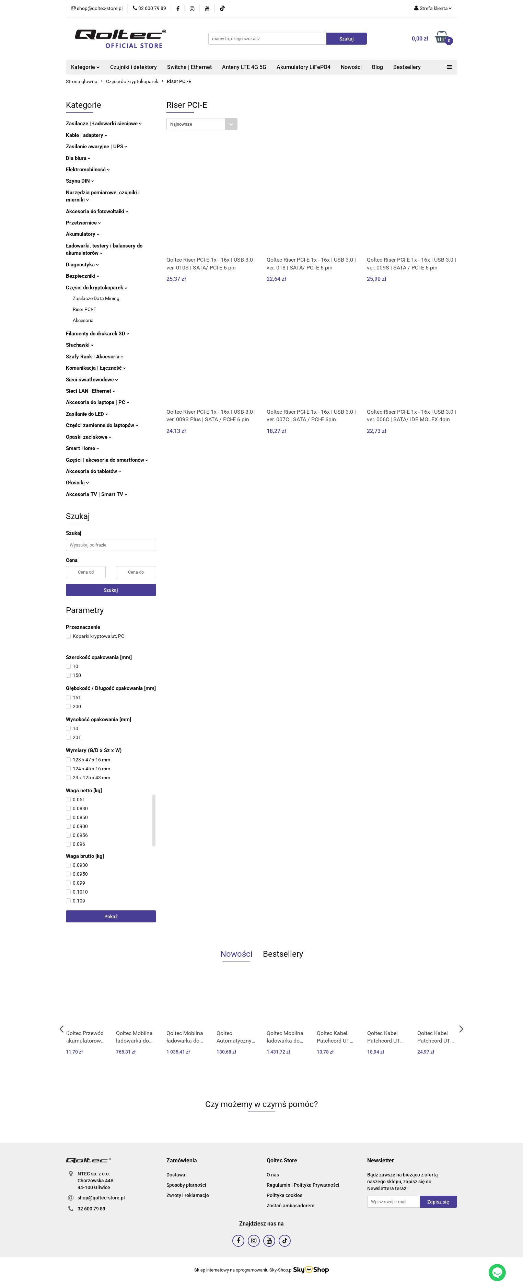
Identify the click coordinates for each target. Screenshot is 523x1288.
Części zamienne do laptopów (102, 425)
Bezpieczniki (83, 276)
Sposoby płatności (186, 1185)
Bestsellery (407, 67)
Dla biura (78, 158)
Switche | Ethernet (189, 67)
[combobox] (201, 124)
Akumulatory (83, 234)
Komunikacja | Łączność (96, 368)
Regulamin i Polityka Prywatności (303, 1185)
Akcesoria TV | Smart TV (96, 494)
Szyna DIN (80, 181)
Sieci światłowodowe (92, 380)
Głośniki (77, 483)
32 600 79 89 (91, 1208)
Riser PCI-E (84, 309)
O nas (273, 1174)
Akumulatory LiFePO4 (303, 67)
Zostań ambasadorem (290, 1205)
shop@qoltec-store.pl (101, 1197)
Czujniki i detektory (133, 67)
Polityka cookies (284, 1195)
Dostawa (175, 1174)
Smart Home (82, 448)
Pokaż (111, 916)
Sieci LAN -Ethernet (90, 391)
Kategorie (85, 67)
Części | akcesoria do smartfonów (107, 460)
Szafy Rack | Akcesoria (95, 357)
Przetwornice (83, 223)
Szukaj (111, 590)
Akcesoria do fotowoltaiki (97, 211)
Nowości (351, 67)
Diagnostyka (82, 265)
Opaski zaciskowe (89, 437)
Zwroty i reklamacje (187, 1195)
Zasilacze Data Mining (96, 298)
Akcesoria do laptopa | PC (97, 402)
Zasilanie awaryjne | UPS (96, 146)
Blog (377, 67)
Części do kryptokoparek (96, 288)
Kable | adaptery (86, 135)
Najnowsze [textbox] (181, 124)
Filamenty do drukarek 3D (97, 334)
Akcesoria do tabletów (93, 471)
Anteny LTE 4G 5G (244, 67)
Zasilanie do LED (87, 414)
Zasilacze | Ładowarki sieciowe (104, 123)
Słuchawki (80, 345)
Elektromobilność (88, 169)
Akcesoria (83, 320)
